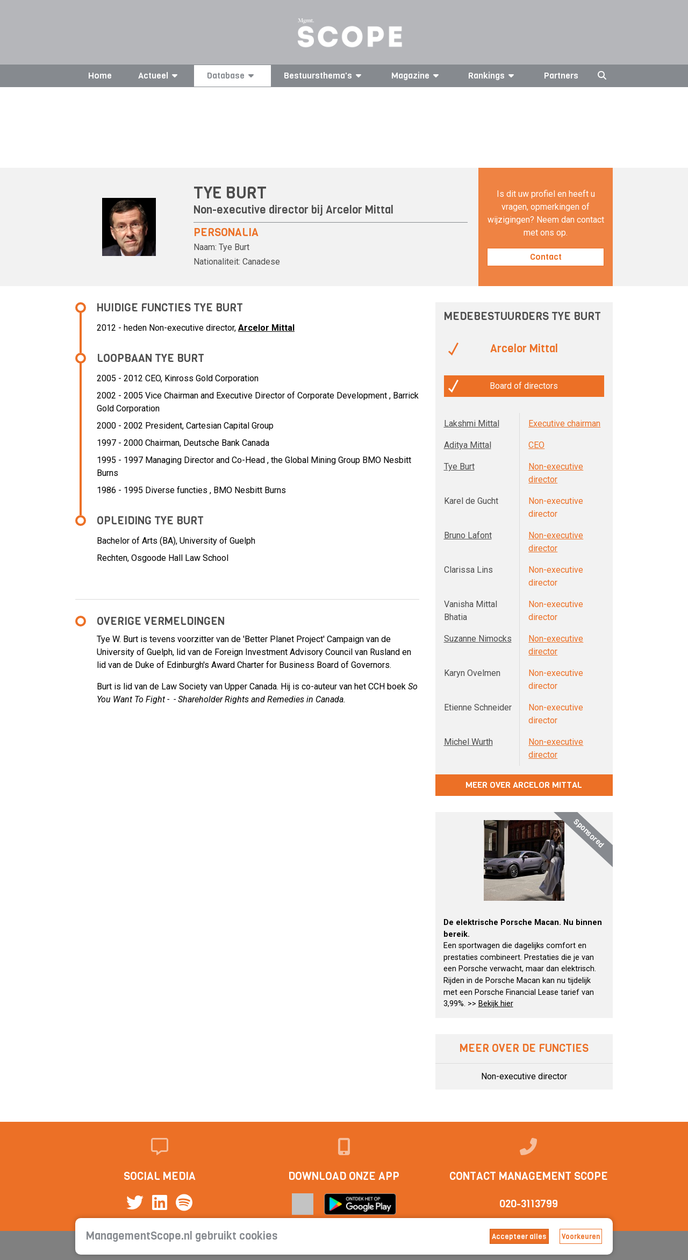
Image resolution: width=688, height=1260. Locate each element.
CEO (536, 445)
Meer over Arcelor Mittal (523, 785)
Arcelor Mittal (359, 210)
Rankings (493, 75)
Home (100, 75)
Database (232, 75)
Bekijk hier (495, 1003)
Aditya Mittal (467, 445)
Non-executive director (524, 1076)
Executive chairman (564, 423)
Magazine (416, 75)
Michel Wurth (468, 742)
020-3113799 (528, 1204)
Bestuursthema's (324, 75)
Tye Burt (459, 466)
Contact (546, 256)
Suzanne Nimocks (478, 638)
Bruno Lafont (468, 535)
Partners (561, 75)
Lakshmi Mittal (471, 423)
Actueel (159, 75)
